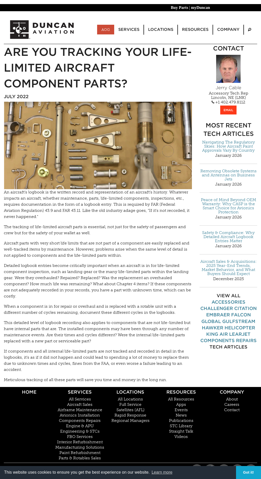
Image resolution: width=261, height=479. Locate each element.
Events (181, 410)
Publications (181, 421)
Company (232, 392)
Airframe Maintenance (80, 410)
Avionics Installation (80, 415)
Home (29, 392)
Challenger (216, 308)
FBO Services (80, 437)
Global (211, 321)
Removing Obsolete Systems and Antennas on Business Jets (228, 175)
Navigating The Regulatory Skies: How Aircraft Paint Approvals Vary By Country (228, 146)
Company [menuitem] (228, 29)
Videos (181, 437)
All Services (80, 399)
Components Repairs (228, 340)
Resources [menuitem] (195, 29)
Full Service (130, 405)
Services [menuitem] (128, 29)
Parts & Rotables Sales (80, 458)
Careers (231, 405)
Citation (245, 308)
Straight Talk (181, 431)
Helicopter (240, 327)
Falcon (241, 314)
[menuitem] (249, 30)
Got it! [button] (248, 472)
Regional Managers (130, 421)
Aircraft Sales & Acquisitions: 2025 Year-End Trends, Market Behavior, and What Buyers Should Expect (228, 268)
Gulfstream (238, 321)
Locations (130, 392)
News (181, 415)
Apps (181, 405)
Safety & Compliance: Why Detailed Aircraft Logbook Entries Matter (228, 237)
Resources (181, 392)
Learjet (240, 334)
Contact (232, 410)
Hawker (212, 327)
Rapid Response (130, 415)
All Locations (130, 399)
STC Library (181, 426)
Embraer (218, 314)
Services (80, 392)
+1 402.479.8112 (228, 102)
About (232, 399)
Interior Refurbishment (80, 442)
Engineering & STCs (80, 431)
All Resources (181, 399)
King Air (217, 334)
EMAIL (228, 110)
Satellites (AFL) (130, 410)
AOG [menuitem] (105, 29)
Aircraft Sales (80, 405)
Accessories (228, 302)
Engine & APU (80, 426)
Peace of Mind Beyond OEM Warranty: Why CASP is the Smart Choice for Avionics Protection (228, 206)
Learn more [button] (162, 472)
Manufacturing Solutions (79, 447)
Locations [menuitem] (160, 29)
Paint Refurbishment (79, 453)
